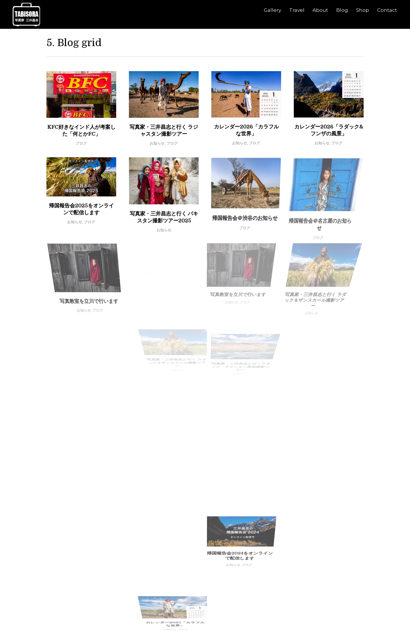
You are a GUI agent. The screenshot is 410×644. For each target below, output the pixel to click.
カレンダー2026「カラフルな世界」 (246, 131)
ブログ (81, 143)
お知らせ (157, 143)
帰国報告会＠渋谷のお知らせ (241, 209)
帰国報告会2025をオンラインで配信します (88, 216)
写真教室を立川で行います (97, 277)
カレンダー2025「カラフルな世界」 (229, 523)
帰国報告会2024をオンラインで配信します (211, 484)
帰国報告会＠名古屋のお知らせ (312, 204)
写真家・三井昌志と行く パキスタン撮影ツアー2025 (168, 222)
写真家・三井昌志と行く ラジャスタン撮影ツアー (163, 130)
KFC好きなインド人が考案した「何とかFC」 (81, 130)
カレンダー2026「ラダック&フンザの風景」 (325, 137)
